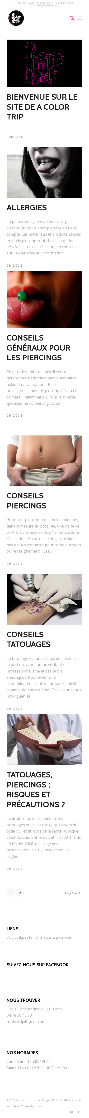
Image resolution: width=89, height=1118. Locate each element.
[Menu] (79, 18)
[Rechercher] (69, 18)
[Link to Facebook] (78, 1112)
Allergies (27, 207)
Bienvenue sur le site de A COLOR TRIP (42, 106)
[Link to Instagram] (71, 1112)
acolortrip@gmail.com (26, 1021)
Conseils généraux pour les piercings (38, 347)
